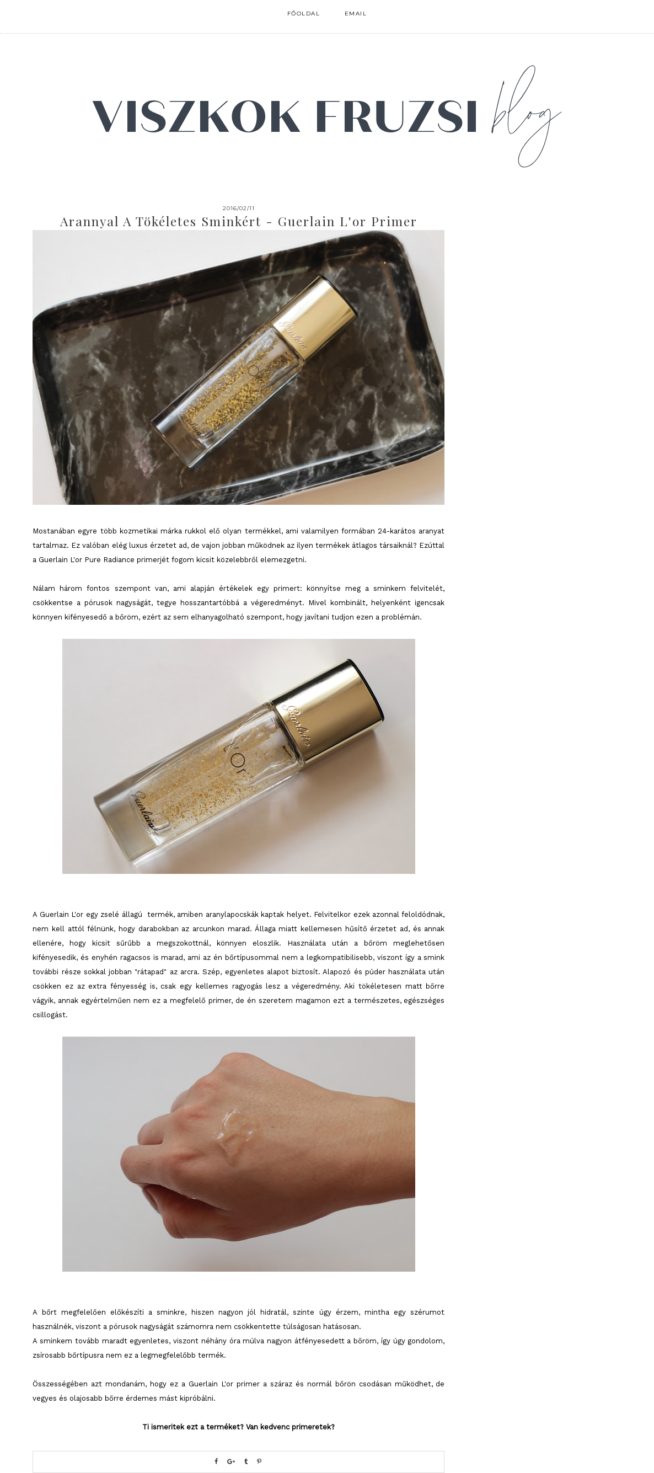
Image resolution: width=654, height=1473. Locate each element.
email (356, 13)
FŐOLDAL (303, 13)
